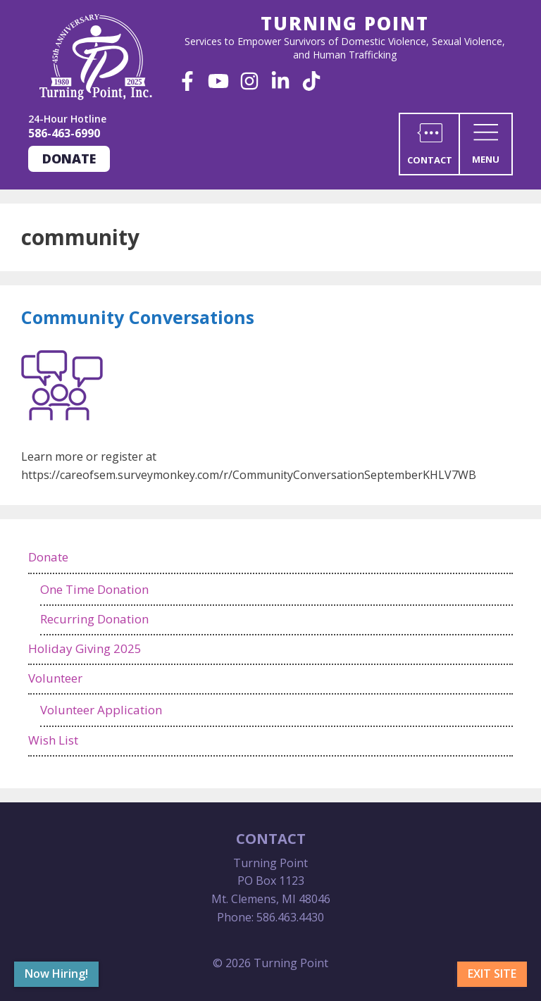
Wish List (53, 740)
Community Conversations (137, 317)
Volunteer (55, 678)
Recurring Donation (94, 619)
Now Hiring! (56, 973)
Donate (69, 158)
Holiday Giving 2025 (85, 648)
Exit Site (492, 973)
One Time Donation (94, 589)
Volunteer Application (101, 710)
